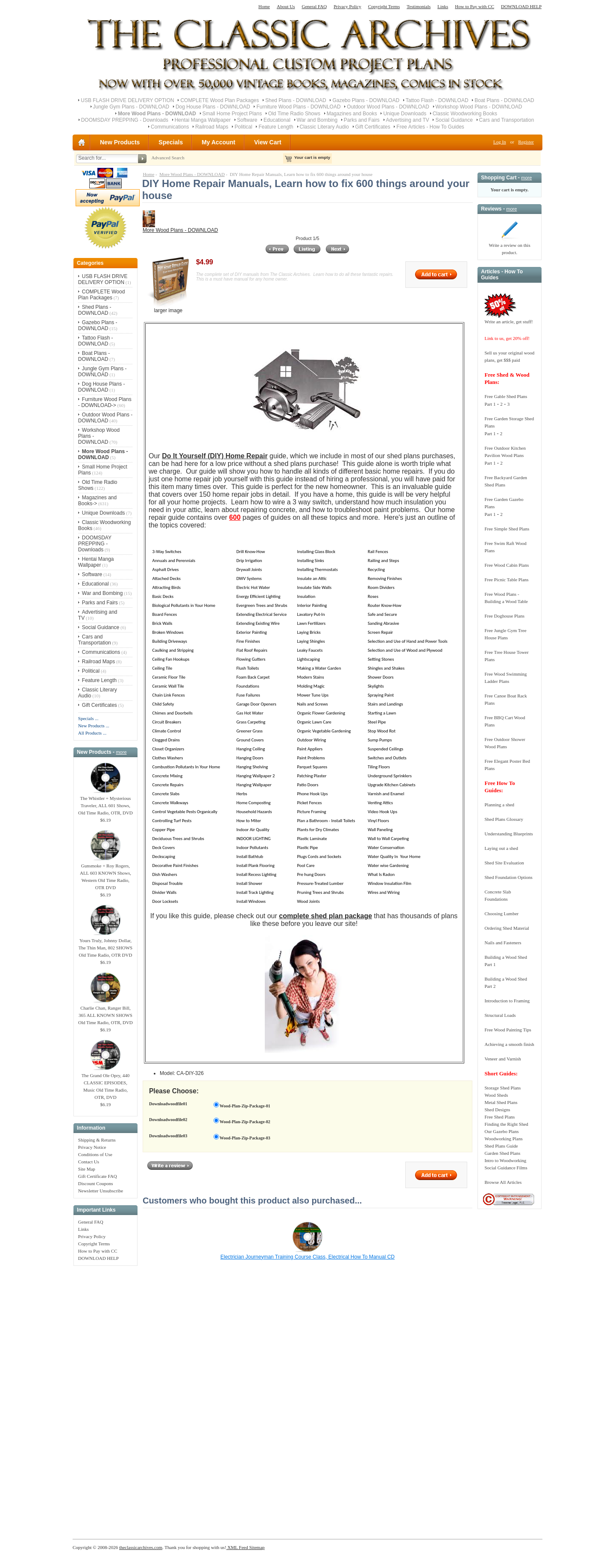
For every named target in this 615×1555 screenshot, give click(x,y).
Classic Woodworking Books (465, 114)
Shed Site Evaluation (504, 862)
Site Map (86, 1168)
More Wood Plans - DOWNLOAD (192, 174)
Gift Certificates (372, 127)
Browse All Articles (502, 1182)
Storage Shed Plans (502, 1087)
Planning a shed (499, 804)
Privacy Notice (92, 1147)
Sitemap (256, 1547)
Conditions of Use (95, 1154)
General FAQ (314, 6)
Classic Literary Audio (324, 127)
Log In (499, 141)
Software (247, 120)
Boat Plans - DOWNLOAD (504, 100)
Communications (170, 127)
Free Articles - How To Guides (430, 127)
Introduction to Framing (507, 1000)
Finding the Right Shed (506, 1124)
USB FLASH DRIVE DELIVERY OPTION (127, 100)
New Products (120, 142)
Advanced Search (167, 157)
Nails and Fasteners (502, 942)
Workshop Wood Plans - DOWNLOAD (479, 107)
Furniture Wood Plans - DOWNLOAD (298, 107)
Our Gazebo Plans (501, 1131)
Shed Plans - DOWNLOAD (295, 100)
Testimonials (418, 6)
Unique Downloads (404, 114)
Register (526, 141)
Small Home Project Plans (232, 114)
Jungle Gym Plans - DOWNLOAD (131, 107)
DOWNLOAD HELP (521, 6)
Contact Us (88, 1161)
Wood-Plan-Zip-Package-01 (245, 1106)
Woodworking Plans (503, 1138)
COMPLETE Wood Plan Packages (219, 100)
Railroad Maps (211, 127)
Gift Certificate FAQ (97, 1176)
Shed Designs (497, 1109)
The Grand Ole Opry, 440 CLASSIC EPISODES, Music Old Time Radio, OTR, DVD (106, 1084)
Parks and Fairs (362, 120)
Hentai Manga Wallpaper (203, 120)
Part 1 (489, 404)
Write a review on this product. (509, 246)
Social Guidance (453, 120)
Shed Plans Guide (501, 1145)
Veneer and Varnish (502, 1058)
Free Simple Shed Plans (506, 528)
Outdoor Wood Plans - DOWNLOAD (388, 107)
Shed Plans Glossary (503, 819)
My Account (218, 142)
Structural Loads (499, 1015)
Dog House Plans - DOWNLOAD (213, 107)
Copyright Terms (384, 6)
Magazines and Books (352, 114)
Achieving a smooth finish (509, 1044)
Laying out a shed (501, 848)
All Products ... (92, 732)
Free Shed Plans (499, 1116)
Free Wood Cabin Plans (506, 565)
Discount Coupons (95, 1183)
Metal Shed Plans (500, 1102)
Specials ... (88, 718)
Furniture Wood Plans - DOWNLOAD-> (105, 402)
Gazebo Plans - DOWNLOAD (365, 100)
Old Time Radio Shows (294, 114)
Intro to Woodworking (505, 1160)
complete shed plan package (325, 916)
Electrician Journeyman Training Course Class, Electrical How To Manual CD (307, 1257)
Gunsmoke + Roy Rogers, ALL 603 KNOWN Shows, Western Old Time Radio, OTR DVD (105, 874)
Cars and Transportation (506, 120)
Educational (277, 120)
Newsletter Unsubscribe (100, 1190)
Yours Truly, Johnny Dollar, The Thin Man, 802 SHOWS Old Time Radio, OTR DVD (106, 945)
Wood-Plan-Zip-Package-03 (245, 1138)
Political (243, 127)
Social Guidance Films (505, 1167)
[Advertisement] (105, 1398)
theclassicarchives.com (140, 1547)
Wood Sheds (496, 1095)
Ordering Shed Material (506, 928)
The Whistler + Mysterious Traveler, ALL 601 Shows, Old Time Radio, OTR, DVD (105, 803)
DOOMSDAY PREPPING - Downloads (124, 120)
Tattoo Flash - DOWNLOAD (437, 100)
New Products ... (93, 725)
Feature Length (275, 127)
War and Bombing (317, 120)
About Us (286, 6)
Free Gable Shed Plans (505, 396)
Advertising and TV (407, 120)
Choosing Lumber (501, 913)
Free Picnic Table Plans (506, 579)
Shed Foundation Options (508, 877)
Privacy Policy (347, 6)
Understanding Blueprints (508, 833)
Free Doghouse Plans (504, 615)
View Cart (267, 142)
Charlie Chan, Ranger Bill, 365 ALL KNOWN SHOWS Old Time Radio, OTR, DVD (105, 1012)
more (121, 752)
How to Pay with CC (474, 6)
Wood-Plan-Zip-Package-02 (245, 1121)
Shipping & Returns (97, 1139)
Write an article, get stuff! (508, 321)
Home (264, 6)
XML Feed (237, 1547)
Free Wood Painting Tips (507, 1029)
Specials (170, 142)
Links (442, 6)
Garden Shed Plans (502, 1153)
